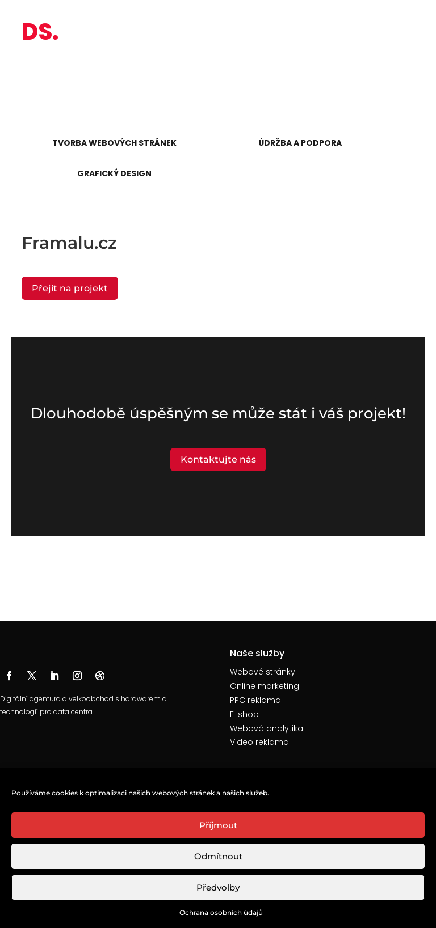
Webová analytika (266, 728)
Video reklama (259, 742)
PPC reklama (255, 700)
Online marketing (264, 686)
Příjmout (218, 825)
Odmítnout (218, 856)
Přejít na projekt (70, 288)
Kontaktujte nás (218, 459)
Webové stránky (262, 671)
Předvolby (218, 887)
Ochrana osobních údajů (221, 912)
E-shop (244, 714)
